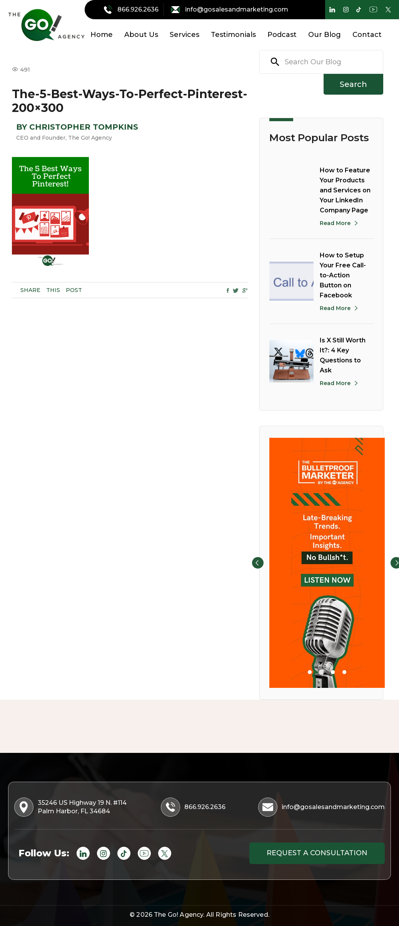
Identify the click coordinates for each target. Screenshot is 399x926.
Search (353, 84)
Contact (367, 34)
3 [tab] (333, 672)
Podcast (282, 34)
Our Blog (324, 34)
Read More (335, 223)
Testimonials (233, 34)
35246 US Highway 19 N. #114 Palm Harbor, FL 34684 (71, 807)
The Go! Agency (178, 914)
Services (184, 34)
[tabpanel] (327, 563)
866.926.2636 (132, 9)
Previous (258, 563)
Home (101, 34)
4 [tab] (344, 672)
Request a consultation (317, 853)
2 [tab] (321, 672)
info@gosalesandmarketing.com (229, 9)
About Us (141, 34)
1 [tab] (310, 672)
